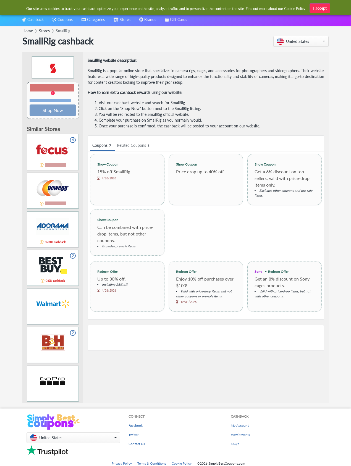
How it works (240, 435)
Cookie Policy (182, 463)
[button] (301, 41)
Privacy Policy (122, 463)
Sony (258, 271)
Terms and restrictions (50, 100)
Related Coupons (134, 145)
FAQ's (235, 444)
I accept (320, 7)
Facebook (136, 425)
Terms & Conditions (151, 463)
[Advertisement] (206, 337)
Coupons (102, 145)
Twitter (133, 435)
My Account (240, 425)
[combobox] (93, 21)
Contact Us (137, 444)
